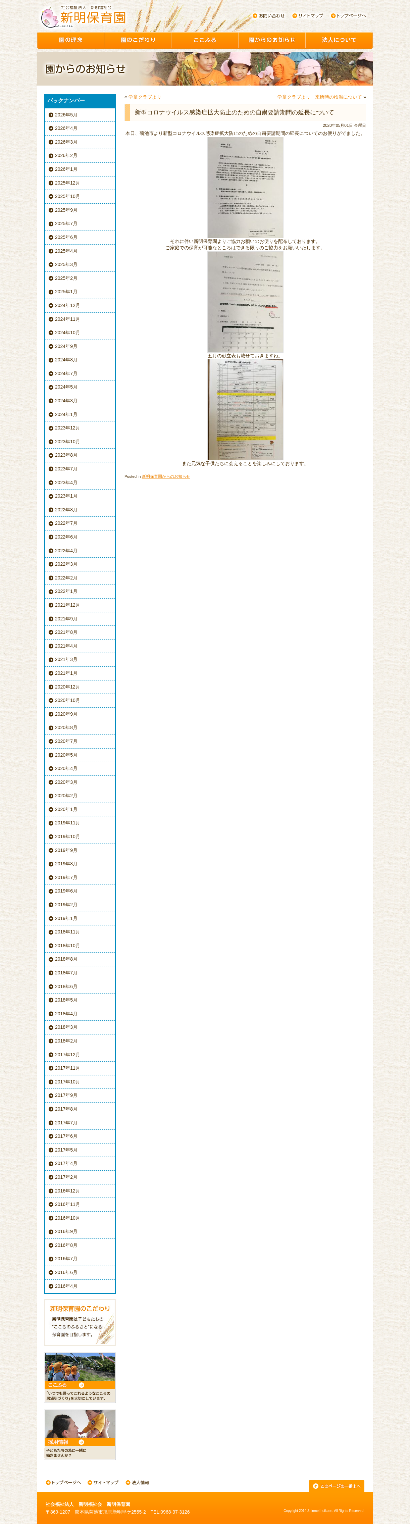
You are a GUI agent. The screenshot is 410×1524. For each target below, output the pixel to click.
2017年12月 (67, 1054)
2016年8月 (66, 1245)
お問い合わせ (268, 16)
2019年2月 (66, 904)
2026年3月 (66, 142)
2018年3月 (66, 1027)
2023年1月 (66, 496)
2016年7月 (66, 1258)
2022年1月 (66, 591)
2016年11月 (67, 1204)
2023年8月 (66, 455)
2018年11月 (67, 931)
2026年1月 (66, 169)
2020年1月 (66, 809)
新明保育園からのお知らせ (166, 476)
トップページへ (348, 16)
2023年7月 (66, 468)
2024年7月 (66, 373)
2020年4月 (66, 768)
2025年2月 (66, 278)
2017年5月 (66, 1150)
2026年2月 (66, 155)
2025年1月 (66, 291)
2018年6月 (66, 986)
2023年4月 (66, 482)
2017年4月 (66, 1163)
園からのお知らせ (272, 40)
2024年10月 (67, 332)
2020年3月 (66, 782)
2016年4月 (66, 1286)
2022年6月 (66, 537)
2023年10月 (67, 441)
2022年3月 (66, 564)
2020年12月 (67, 687)
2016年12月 (67, 1190)
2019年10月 (67, 836)
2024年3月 (66, 400)
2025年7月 (66, 223)
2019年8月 (66, 863)
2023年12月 (67, 427)
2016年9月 (66, 1231)
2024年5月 (66, 387)
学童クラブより (145, 97)
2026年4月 (66, 128)
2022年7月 (66, 523)
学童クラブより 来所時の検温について (319, 97)
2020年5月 (66, 755)
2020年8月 (66, 727)
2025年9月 (66, 210)
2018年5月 (66, 1000)
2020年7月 (66, 741)
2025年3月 (66, 264)
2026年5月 (66, 114)
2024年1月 (66, 414)
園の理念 (70, 40)
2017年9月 (66, 1095)
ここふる (205, 40)
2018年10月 (67, 945)
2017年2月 (66, 1177)
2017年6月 (66, 1136)
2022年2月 (66, 577)
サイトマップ (308, 16)
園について (339, 40)
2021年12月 (67, 605)
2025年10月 (67, 196)
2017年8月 (66, 1109)
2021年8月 (66, 632)
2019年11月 (67, 822)
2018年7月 (66, 972)
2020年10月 (67, 700)
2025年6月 (66, 237)
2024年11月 (67, 319)
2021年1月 (66, 673)
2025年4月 (66, 251)
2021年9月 (66, 618)
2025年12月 (67, 183)
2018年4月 (66, 1013)
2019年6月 (66, 891)
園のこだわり (137, 40)
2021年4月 (66, 646)
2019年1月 (66, 918)
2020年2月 (66, 795)
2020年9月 (66, 714)
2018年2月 (66, 1041)
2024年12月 (67, 305)
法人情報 (137, 1483)
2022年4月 (66, 550)
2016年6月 (66, 1272)
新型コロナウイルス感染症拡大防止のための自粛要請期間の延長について (234, 112)
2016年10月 (67, 1218)
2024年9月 (66, 346)
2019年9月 (66, 850)
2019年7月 (66, 877)
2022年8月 (66, 509)
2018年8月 (66, 959)
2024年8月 (66, 359)
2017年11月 (67, 1068)
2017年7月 (66, 1122)
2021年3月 (66, 659)
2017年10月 (67, 1081)
